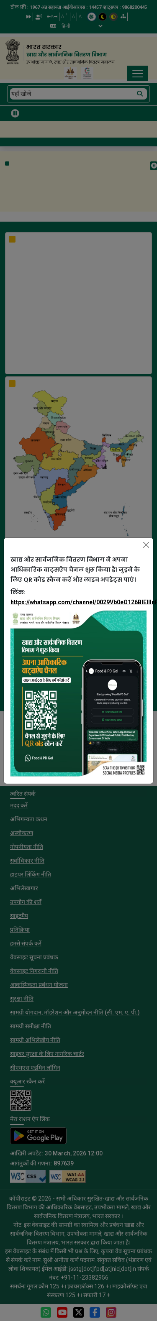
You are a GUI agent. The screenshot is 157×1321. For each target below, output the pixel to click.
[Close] (146, 545)
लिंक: (78, 597)
